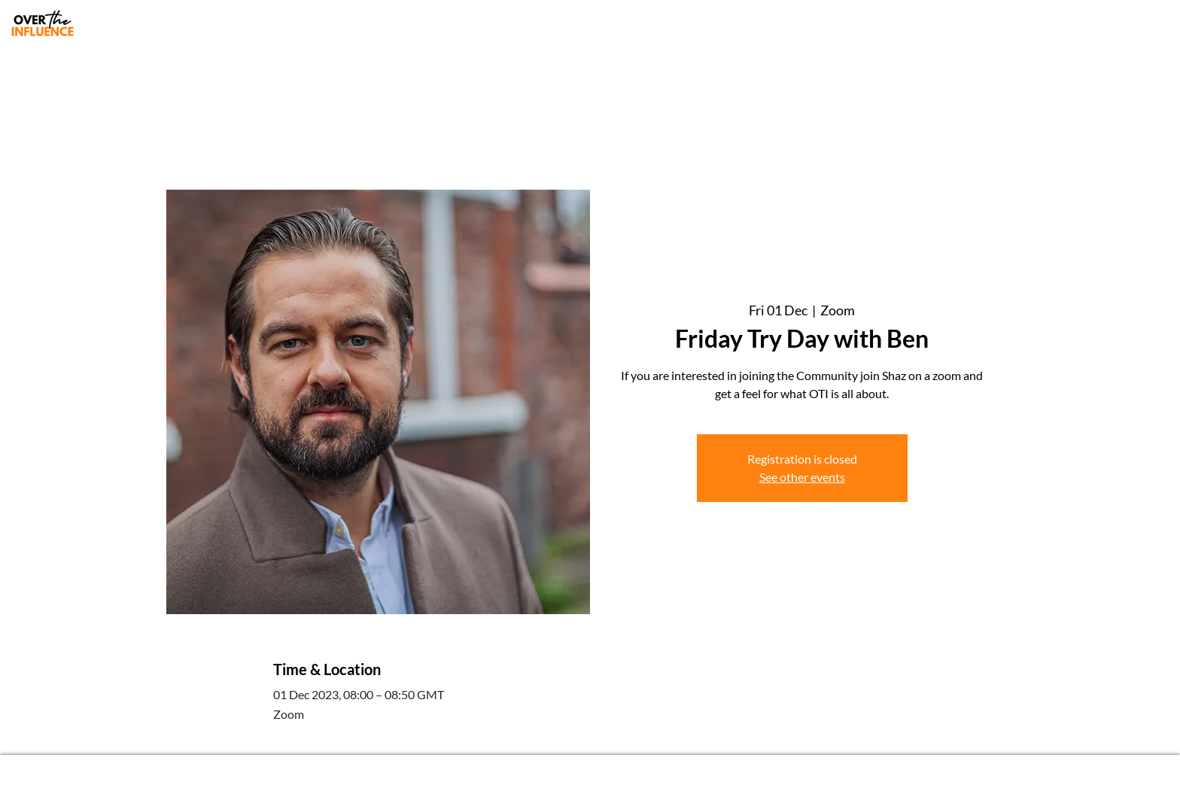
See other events (802, 477)
